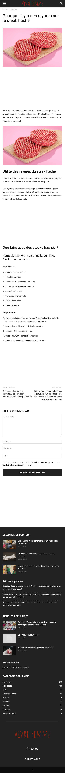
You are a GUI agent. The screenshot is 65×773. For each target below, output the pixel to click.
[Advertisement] (32, 89)
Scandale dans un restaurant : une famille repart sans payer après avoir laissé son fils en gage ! (32, 587)
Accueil (5, 10)
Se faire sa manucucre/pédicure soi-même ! (36, 647)
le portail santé (22, 667)
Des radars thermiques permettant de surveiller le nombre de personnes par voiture (17, 394)
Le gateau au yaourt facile (28, 635)
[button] (4, 3)
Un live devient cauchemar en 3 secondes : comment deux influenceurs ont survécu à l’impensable (32, 595)
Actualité (13, 10)
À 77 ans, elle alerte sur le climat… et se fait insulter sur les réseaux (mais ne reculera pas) (30, 604)
